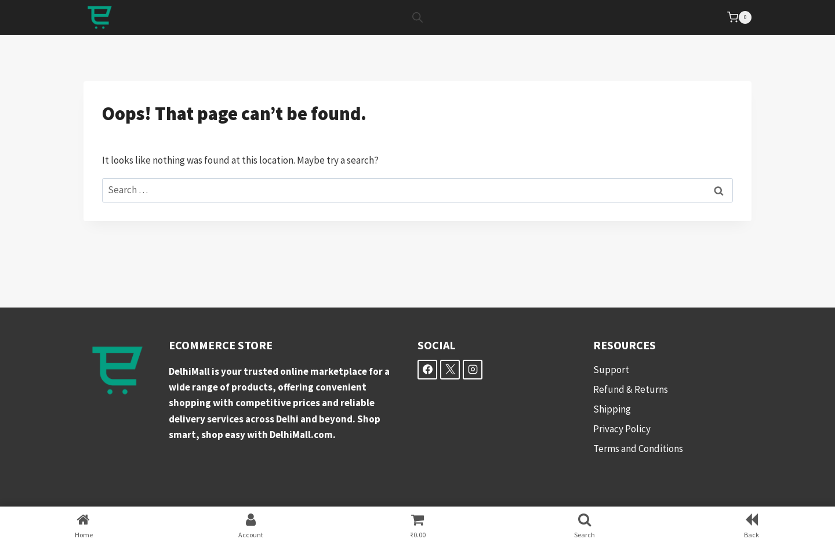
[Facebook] (427, 369)
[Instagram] (472, 369)
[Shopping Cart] (739, 17)
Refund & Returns (630, 389)
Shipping (612, 409)
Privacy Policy (622, 428)
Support (611, 369)
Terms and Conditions (638, 448)
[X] (450, 369)
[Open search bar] (417, 17)
